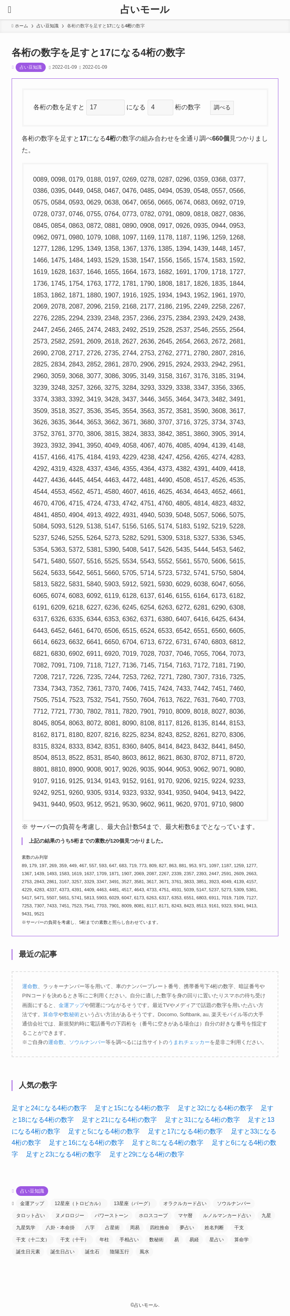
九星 (266, 1215)
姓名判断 (214, 1227)
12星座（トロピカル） (79, 1203)
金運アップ (72, 1005)
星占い (216, 1239)
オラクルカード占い (185, 1203)
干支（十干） (74, 1239)
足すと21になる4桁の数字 (119, 1119)
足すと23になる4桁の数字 (63, 1154)
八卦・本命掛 (60, 1227)
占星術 (112, 1227)
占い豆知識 (31, 67)
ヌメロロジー (69, 1215)
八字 (90, 1227)
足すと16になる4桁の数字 (86, 1142)
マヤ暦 (185, 1215)
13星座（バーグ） (133, 1203)
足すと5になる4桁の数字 (104, 1131)
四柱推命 (159, 1227)
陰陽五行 (119, 1252)
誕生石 (92, 1252)
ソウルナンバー (87, 1042)
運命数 (30, 986)
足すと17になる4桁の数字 (185, 1131)
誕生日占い (63, 1252)
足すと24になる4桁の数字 (49, 1108)
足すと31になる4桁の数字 (202, 1119)
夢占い (187, 1227)
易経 (194, 1239)
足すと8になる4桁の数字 (167, 1142)
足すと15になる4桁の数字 (132, 1108)
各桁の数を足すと (59, 107)
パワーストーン (111, 1215)
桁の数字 (191, 107)
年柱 (104, 1239)
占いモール (145, 9)
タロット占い (30, 1215)
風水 (144, 1252)
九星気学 (25, 1227)
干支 (239, 1227)
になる (136, 107)
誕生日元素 (28, 1252)
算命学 (51, 1014)
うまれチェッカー (189, 1042)
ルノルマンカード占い (227, 1215)
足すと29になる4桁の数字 (147, 1154)
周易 (135, 1227)
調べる (222, 107)
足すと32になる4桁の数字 (215, 1108)
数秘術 (71, 1014)
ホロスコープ (153, 1215)
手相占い (129, 1239)
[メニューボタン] (9, 9)
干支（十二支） (33, 1239)
